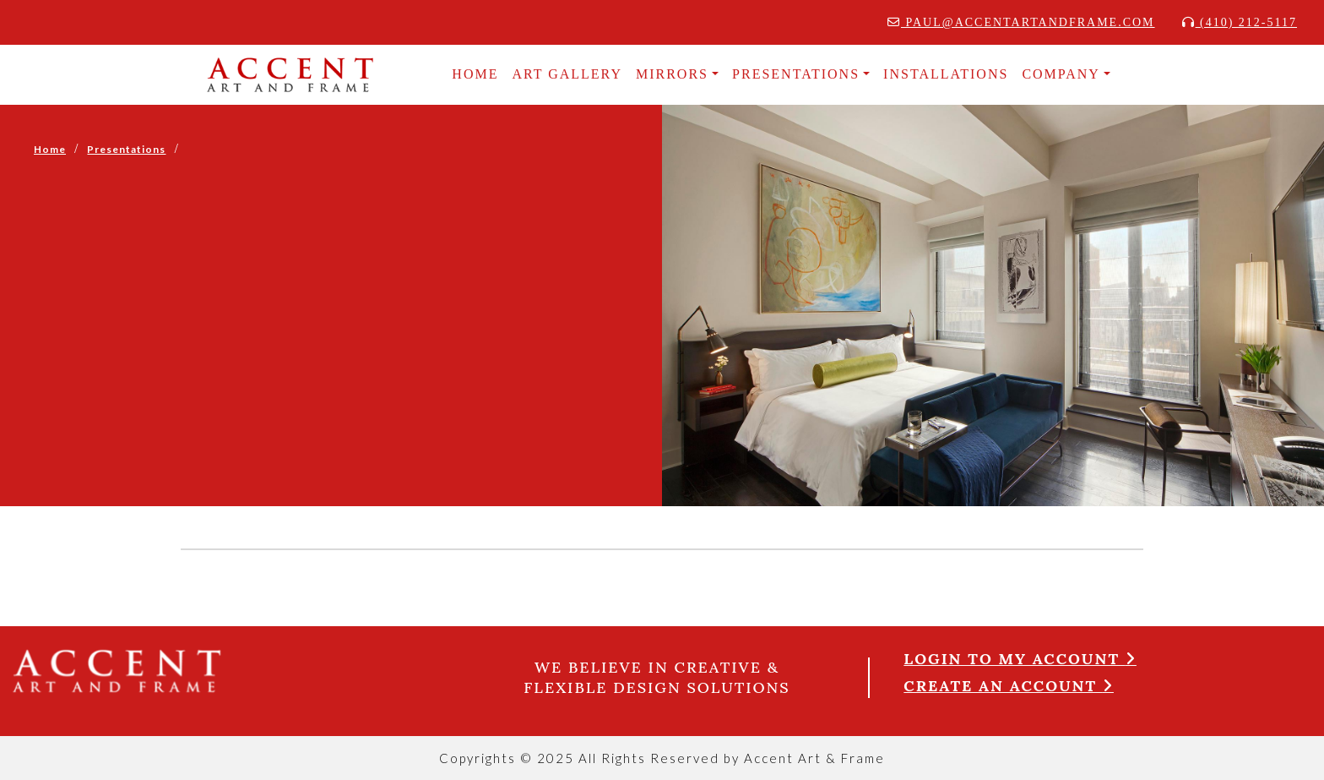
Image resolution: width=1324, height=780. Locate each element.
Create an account (1008, 685)
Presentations (126, 149)
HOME (475, 74)
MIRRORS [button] (672, 74)
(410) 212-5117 (1239, 22)
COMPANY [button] (1061, 74)
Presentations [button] (796, 74)
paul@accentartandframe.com (1021, 22)
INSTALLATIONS (945, 74)
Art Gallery (567, 74)
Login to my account (1020, 658)
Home (50, 149)
